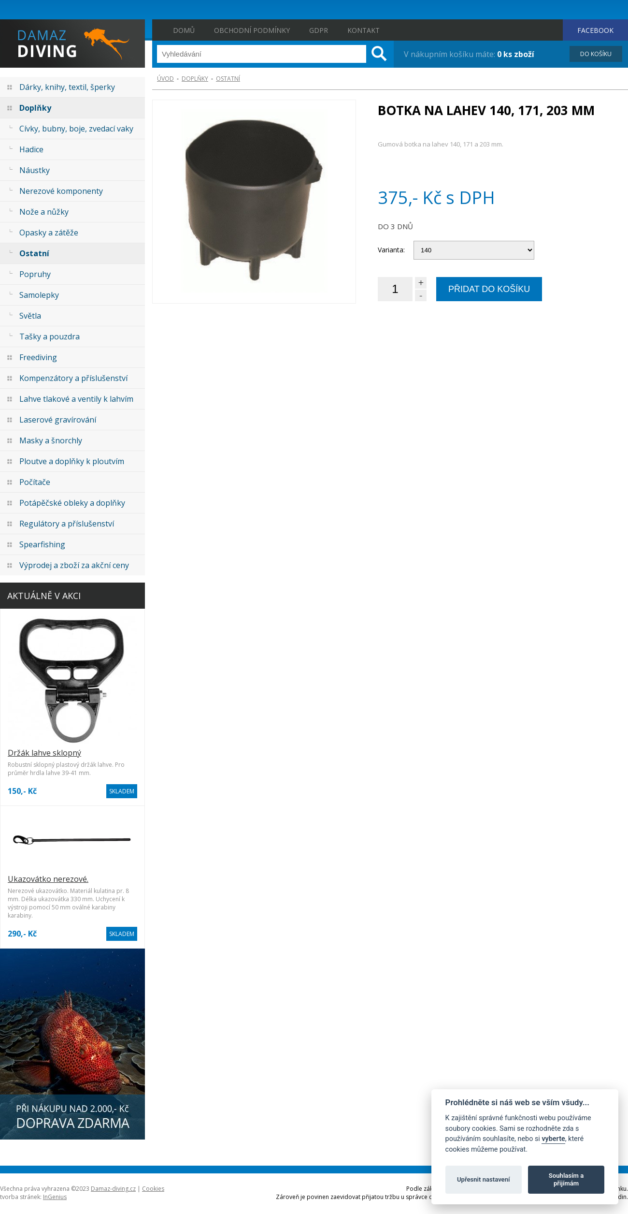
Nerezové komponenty (61, 191)
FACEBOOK (595, 30)
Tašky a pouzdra (49, 336)
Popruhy (35, 274)
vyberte (553, 1139)
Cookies (153, 1189)
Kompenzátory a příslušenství (73, 378)
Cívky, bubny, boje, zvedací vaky (76, 128)
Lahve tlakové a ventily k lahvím (76, 399)
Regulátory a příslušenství (66, 523)
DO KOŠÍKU (596, 54)
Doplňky (35, 107)
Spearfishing (42, 544)
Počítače (34, 482)
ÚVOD (165, 78)
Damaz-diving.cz (113, 1189)
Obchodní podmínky (252, 30)
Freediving (38, 357)
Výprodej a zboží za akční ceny (74, 565)
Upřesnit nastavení (483, 1179)
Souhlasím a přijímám (566, 1179)
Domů (184, 30)
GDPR (318, 30)
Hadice (31, 149)
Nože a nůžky (44, 211)
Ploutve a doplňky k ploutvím (71, 461)
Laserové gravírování (57, 419)
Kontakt (363, 30)
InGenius (55, 1197)
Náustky (34, 170)
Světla (30, 315)
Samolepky (39, 295)
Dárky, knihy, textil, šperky (67, 87)
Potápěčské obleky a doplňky (72, 502)
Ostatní (34, 253)
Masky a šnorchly (50, 440)
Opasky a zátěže (48, 232)
